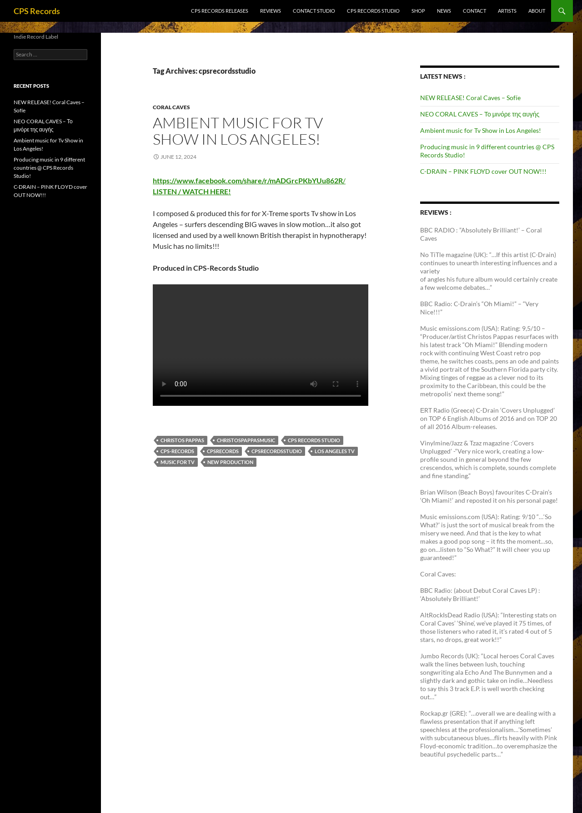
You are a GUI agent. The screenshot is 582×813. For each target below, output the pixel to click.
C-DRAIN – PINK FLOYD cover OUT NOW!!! (483, 171)
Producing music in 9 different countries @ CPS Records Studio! (49, 167)
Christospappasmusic (246, 440)
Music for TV (178, 462)
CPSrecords (223, 451)
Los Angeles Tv (335, 451)
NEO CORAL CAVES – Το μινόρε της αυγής (479, 114)
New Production (230, 462)
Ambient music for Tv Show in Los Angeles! (238, 130)
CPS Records (37, 11)
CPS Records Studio (314, 440)
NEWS (444, 11)
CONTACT (474, 11)
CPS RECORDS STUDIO (373, 11)
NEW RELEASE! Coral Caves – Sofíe (470, 97)
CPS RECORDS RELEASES (219, 11)
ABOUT (536, 11)
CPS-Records (177, 451)
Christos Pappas (182, 440)
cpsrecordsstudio (276, 451)
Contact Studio (314, 11)
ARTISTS (507, 11)
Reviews (270, 11)
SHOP (418, 11)
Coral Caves (171, 107)
